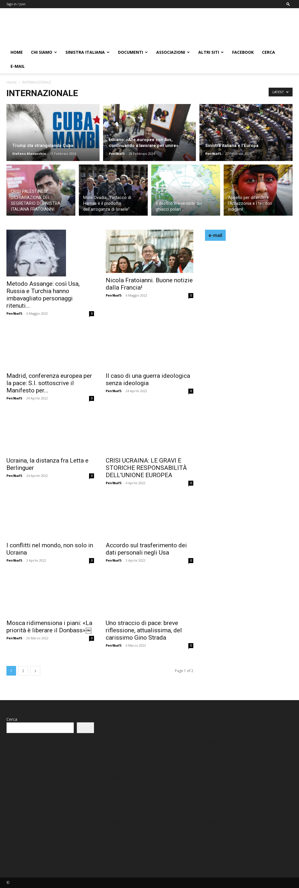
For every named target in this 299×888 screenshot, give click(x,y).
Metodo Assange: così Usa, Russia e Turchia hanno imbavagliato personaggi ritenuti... (43, 294)
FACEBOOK (243, 52)
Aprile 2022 (116, 829)
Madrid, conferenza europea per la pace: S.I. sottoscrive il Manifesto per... (49, 383)
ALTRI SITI (211, 52)
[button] (288, 4)
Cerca (268, 52)
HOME (17, 52)
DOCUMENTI (133, 52)
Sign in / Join (15, 4)
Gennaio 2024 (119, 768)
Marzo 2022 (117, 838)
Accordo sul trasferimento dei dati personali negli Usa (146, 549)
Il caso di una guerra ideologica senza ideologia (148, 379)
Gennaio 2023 (119, 794)
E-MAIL (18, 66)
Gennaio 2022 (119, 856)
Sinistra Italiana (87, 52)
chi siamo (44, 52)
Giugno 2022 (118, 812)
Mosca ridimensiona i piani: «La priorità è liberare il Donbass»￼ (49, 626)
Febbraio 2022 (119, 847)
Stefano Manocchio (29, 153)
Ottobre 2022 (118, 803)
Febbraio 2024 (119, 759)
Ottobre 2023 (118, 777)
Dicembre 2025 (120, 733)
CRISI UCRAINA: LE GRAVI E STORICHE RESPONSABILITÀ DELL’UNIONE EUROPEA (146, 468)
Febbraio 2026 (119, 724)
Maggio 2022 (118, 821)
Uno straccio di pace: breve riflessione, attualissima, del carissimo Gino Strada (144, 630)
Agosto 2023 (118, 786)
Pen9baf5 (117, 153)
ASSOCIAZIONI (173, 52)
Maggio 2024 (118, 742)
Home (11, 82)
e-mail (215, 235)
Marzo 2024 (117, 751)
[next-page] (35, 671)
